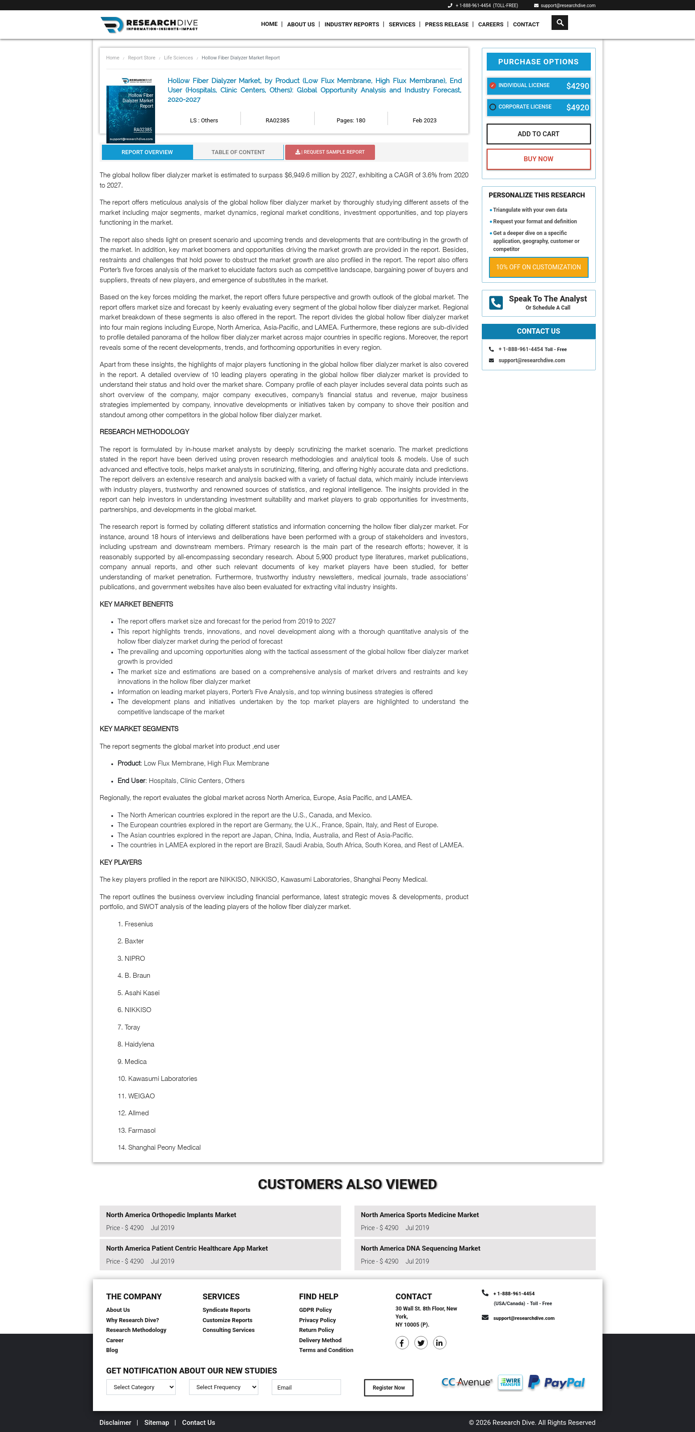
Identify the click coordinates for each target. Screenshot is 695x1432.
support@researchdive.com (565, 5)
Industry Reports (351, 24)
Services (402, 24)
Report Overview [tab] (147, 152)
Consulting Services (228, 1330)
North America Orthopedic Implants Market (171, 1215)
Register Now (389, 1388)
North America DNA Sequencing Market (420, 1248)
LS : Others (204, 120)
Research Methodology (136, 1330)
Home (269, 24)
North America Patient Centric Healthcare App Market (187, 1248)
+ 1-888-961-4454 (473, 5)
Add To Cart (539, 134)
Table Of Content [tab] (238, 152)
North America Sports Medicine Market (420, 1215)
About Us (301, 24)
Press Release (446, 24)
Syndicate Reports (226, 1309)
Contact (526, 24)
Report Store (141, 58)
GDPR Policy (315, 1309)
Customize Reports (227, 1320)
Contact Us (198, 1423)
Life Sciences (178, 58)
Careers (491, 24)
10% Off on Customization (538, 267)
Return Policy (316, 1330)
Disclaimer (115, 1423)
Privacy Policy (317, 1320)
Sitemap (156, 1423)
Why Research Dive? (132, 1320)
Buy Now (538, 159)
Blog (112, 1350)
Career (115, 1340)
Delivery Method (320, 1340)
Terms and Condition (326, 1350)
